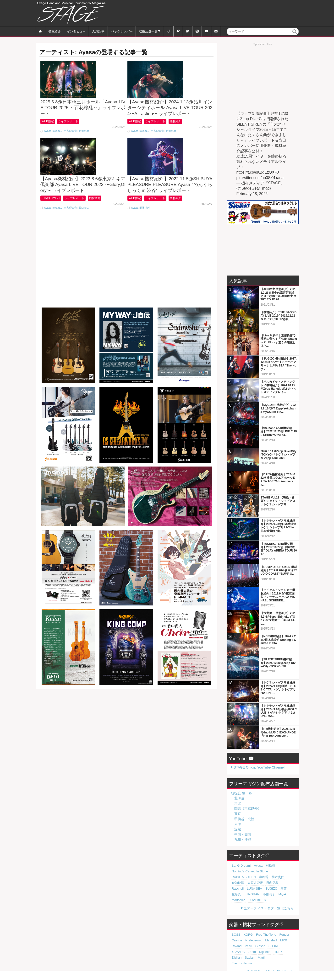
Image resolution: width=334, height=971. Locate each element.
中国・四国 (242, 834)
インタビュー (76, 31)
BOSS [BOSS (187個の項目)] (235, 929)
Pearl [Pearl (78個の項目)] (285, 934)
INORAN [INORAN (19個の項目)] (250, 888)
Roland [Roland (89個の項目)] (275, 934)
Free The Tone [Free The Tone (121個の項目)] (261, 929)
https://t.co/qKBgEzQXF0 (257, 172)
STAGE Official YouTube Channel (259, 767)
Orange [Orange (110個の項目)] (288, 929)
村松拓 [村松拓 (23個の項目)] (265, 865)
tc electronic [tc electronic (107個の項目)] (238, 934)
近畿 (237, 829)
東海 (237, 824)
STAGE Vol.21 (52, 237)
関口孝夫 (84, 247)
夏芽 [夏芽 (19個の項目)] (290, 882)
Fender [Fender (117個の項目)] (277, 929)
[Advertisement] (212, 13)
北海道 (239, 798)
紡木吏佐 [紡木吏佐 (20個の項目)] (247, 877)
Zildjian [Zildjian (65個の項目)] (246, 946)
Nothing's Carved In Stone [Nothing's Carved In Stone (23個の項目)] (247, 871)
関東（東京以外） (247, 808)
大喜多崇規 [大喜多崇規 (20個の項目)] (275, 877)
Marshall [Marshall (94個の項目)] (254, 934)
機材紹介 (54, 31)
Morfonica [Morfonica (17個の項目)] (237, 894)
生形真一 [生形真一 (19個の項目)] (236, 888)
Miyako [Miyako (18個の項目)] (276, 888)
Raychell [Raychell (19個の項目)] (250, 882)
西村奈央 (145, 247)
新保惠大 (84, 150)
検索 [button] (294, 34)
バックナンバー (122, 31)
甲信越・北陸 (244, 819)
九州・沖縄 (242, 839)
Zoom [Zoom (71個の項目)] (272, 940)
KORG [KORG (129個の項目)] (246, 929)
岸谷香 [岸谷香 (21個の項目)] (235, 877)
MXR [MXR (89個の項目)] (265, 934)
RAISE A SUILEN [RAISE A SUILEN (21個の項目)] (276, 871)
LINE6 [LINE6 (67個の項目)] (235, 946)
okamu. (57, 150)
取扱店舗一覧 (148, 31)
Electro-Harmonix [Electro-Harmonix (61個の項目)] (241, 951)
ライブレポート (72, 141)
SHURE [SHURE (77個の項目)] (247, 940)
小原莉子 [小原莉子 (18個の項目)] (263, 888)
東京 (237, 814)
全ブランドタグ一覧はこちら (272, 960)
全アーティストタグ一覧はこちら (269, 902)
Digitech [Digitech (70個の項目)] (284, 940)
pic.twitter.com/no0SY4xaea (260, 178)
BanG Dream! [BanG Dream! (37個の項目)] (239, 865)
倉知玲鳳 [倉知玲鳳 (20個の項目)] (261, 877)
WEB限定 (49, 141)
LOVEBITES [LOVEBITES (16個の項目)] (253, 894)
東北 (237, 803)
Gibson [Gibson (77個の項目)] (235, 940)
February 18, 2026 (252, 194)
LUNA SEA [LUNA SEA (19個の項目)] (264, 882)
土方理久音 (70, 150)
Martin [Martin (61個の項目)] (268, 946)
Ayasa (47, 150)
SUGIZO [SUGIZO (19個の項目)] (279, 882)
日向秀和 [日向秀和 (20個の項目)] (236, 882)
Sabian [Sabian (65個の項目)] (257, 946)
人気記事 (98, 31)
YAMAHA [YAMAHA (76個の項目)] (260, 940)
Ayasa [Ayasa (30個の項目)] (254, 865)
